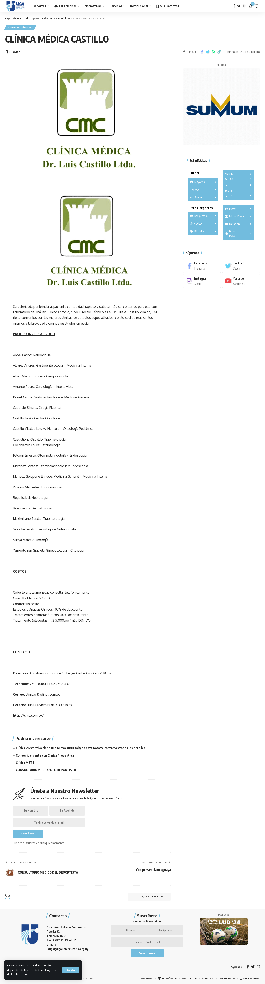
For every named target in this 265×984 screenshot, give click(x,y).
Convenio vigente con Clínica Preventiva (45, 755)
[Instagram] (244, 6)
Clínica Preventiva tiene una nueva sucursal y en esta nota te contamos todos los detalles (80, 748)
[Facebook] (234, 6)
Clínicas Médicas (20, 27)
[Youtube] (241, 281)
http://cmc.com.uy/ (28, 715)
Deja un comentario (149, 897)
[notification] (251, 6)
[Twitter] (239, 6)
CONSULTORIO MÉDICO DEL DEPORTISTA (46, 770)
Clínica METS (25, 763)
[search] (257, 6)
